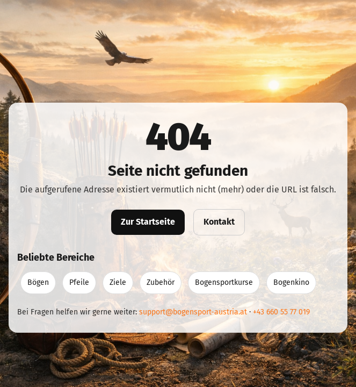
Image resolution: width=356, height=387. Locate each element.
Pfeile (79, 282)
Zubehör (161, 282)
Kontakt (219, 222)
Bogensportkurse (224, 282)
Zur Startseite (148, 222)
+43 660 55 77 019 (281, 312)
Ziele (118, 282)
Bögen (38, 282)
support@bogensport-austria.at (193, 312)
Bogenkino (291, 282)
